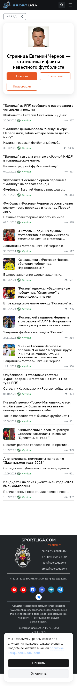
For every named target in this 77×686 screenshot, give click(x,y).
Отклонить (39, 674)
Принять (38, 663)
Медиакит (54, 545)
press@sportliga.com (54, 569)
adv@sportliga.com (54, 563)
